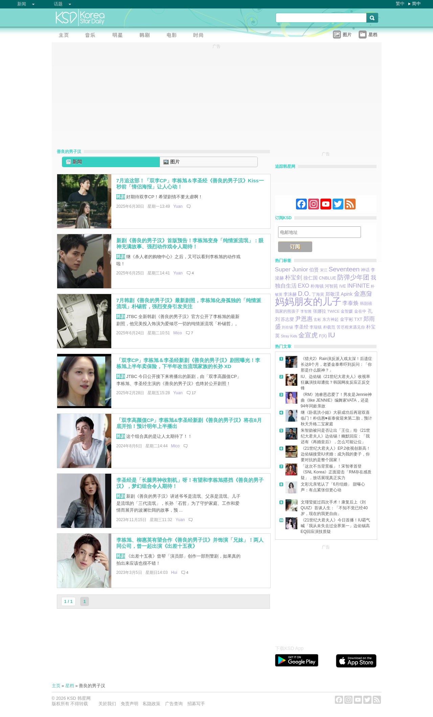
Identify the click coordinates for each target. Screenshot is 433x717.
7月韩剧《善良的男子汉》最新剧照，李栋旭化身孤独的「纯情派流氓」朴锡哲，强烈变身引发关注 (188, 303)
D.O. (304, 293)
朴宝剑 (293, 277)
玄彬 (317, 319)
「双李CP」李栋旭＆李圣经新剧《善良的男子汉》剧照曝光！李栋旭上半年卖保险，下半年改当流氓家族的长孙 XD (188, 363)
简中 (416, 3)
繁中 (400, 3)
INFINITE (358, 286)
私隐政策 (151, 703)
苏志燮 (287, 319)
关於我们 (107, 703)
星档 (69, 685)
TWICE (333, 311)
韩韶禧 (366, 303)
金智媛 (347, 311)
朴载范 (329, 327)
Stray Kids (289, 336)
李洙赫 (290, 294)
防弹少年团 (353, 277)
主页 (56, 685)
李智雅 (306, 311)
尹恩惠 (304, 318)
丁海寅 (318, 294)
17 (194, 393)
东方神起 (330, 319)
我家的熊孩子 (287, 311)
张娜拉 (319, 311)
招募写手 (196, 703)
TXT (358, 319)
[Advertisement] (326, 593)
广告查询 (174, 703)
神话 (365, 269)
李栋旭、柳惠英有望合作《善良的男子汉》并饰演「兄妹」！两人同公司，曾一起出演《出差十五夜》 (190, 543)
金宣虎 (308, 335)
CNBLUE (327, 278)
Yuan (177, 206)
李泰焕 (350, 303)
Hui (174, 572)
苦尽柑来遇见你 (351, 327)
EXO (303, 286)
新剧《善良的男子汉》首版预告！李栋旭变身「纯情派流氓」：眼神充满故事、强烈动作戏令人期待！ (190, 244)
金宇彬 (346, 319)
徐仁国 (310, 278)
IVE (342, 286)
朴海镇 (317, 286)
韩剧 (120, 196)
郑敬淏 (332, 294)
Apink (346, 294)
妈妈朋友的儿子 (308, 301)
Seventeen (343, 269)
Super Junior (291, 269)
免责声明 (129, 703)
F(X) (323, 336)
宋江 (323, 270)
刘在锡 (287, 327)
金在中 (360, 311)
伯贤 (314, 269)
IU (331, 335)
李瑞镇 (316, 327)
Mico (177, 333)
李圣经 (301, 327)
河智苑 (331, 286)
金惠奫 (363, 293)
